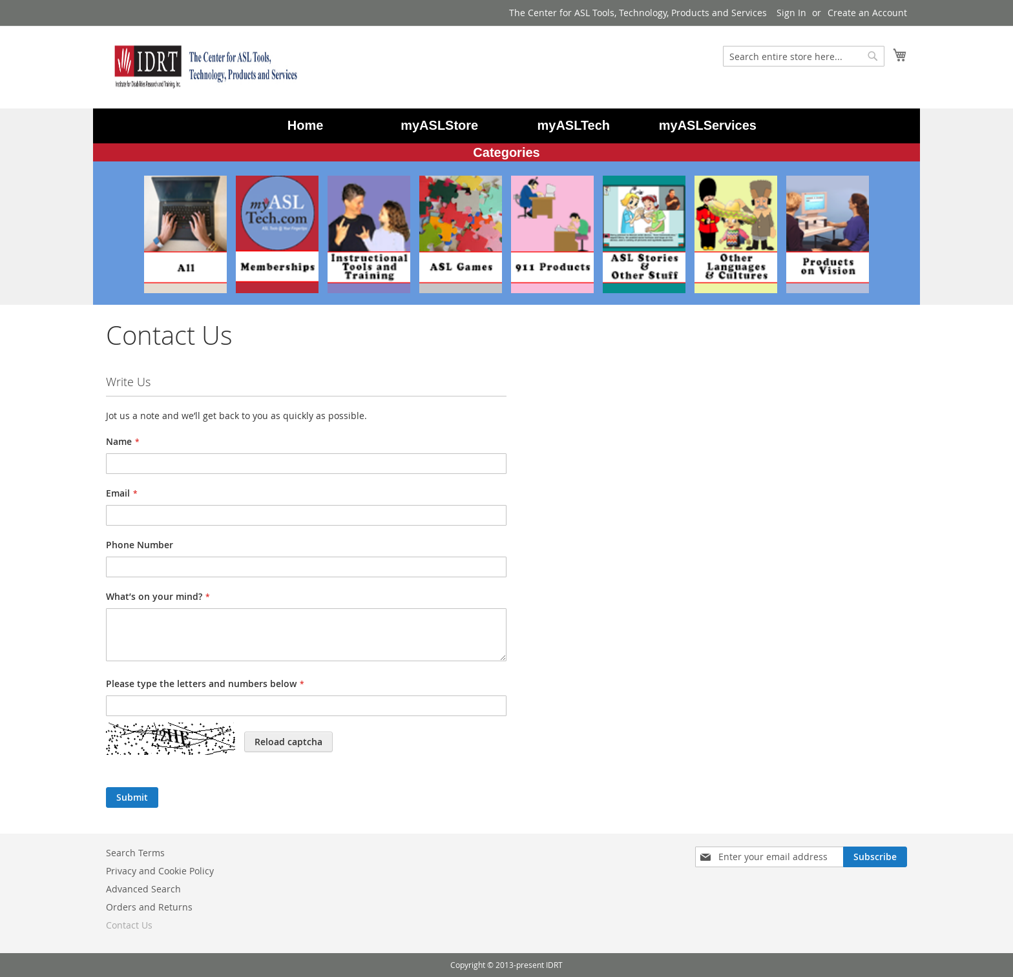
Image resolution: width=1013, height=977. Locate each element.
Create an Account (867, 12)
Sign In (791, 12)
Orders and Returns (149, 907)
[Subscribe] (875, 857)
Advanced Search (143, 889)
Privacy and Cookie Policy (160, 871)
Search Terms (135, 853)
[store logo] (203, 66)
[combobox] (803, 56)
